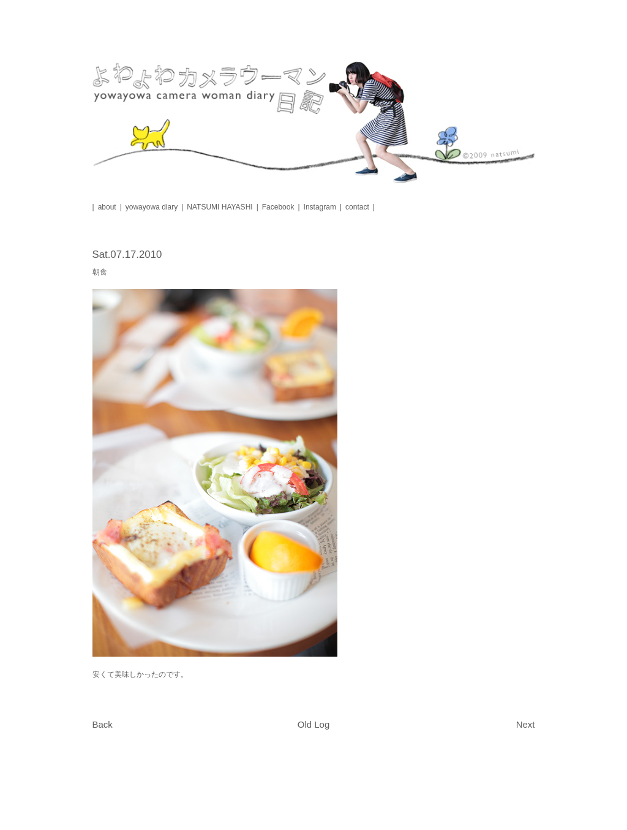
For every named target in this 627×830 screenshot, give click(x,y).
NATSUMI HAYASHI (219, 207)
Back (102, 724)
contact (357, 207)
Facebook (278, 207)
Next (525, 724)
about (107, 207)
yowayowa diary (152, 207)
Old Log (314, 724)
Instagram (320, 207)
